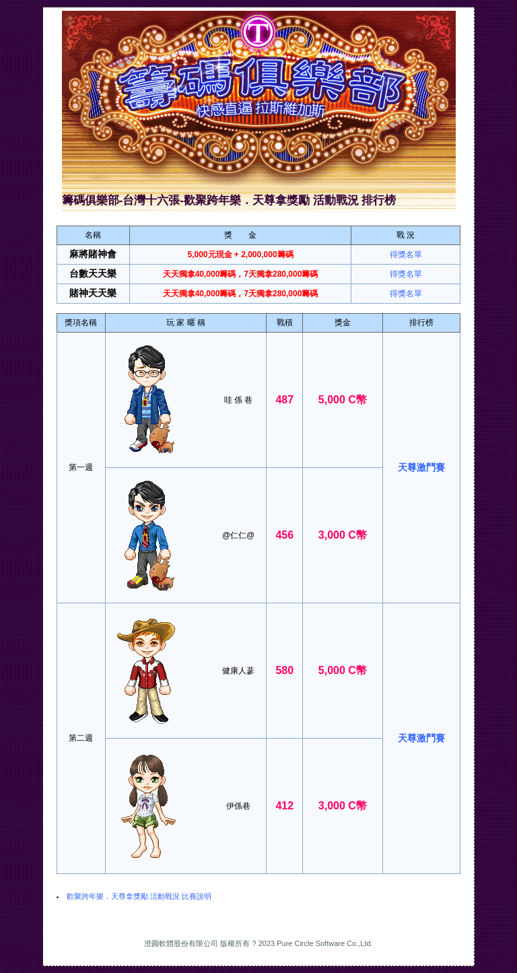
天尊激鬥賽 (421, 467)
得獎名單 (406, 254)
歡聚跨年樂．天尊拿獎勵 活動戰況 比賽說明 (139, 896)
